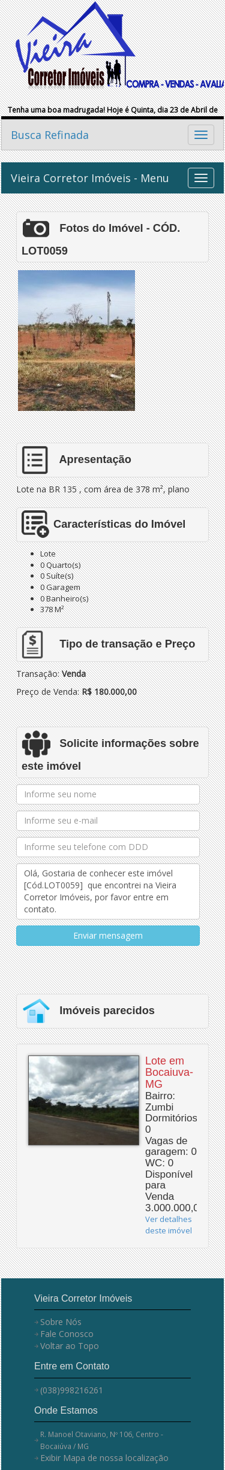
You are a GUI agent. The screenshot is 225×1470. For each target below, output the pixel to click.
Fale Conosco (67, 1333)
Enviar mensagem (108, 935)
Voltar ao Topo (69, 1345)
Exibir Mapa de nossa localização (104, 1457)
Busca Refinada (50, 135)
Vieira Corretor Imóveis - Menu (90, 178)
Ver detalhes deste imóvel (168, 1225)
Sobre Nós (61, 1321)
